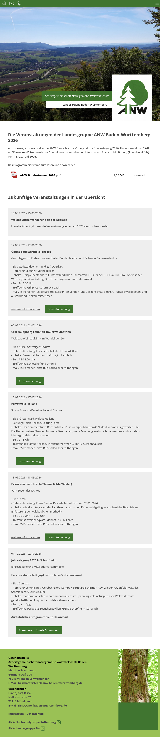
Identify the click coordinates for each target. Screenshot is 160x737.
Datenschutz (35, 714)
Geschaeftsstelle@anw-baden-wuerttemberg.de (50, 683)
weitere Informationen (25, 309)
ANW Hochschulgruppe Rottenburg (34, 722)
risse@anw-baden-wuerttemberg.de (42, 705)
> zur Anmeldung (59, 309)
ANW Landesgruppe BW (26, 728)
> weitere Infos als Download (39, 630)
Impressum (16, 714)
